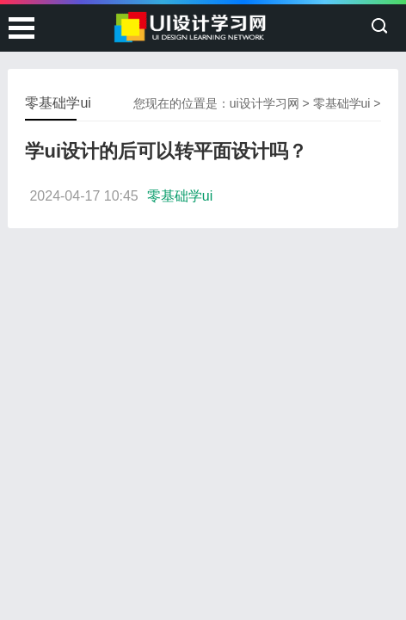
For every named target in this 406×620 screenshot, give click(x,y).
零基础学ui (342, 103)
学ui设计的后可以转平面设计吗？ (166, 151)
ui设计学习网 (264, 103)
